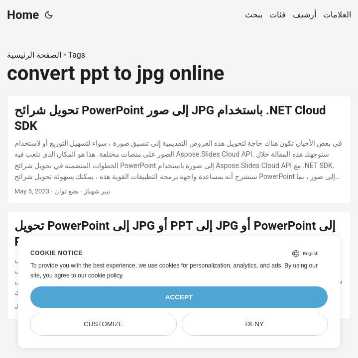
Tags (76, 55)
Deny (254, 324)
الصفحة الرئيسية (34, 55)
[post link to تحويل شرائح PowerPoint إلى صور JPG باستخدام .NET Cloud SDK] (179, 150)
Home (23, 15)
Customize (103, 324)
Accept (179, 297)
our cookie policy (100, 275)
